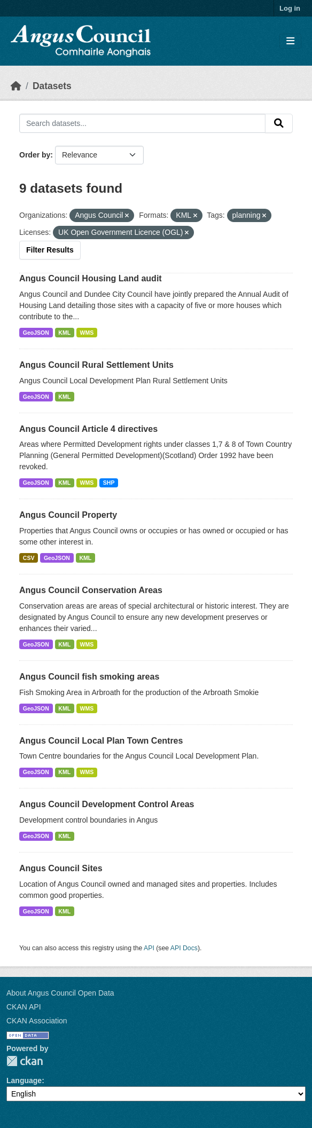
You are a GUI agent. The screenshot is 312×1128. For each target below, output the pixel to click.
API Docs (184, 948)
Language (24, 1080)
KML (64, 332)
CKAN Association (36, 1020)
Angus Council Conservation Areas (90, 590)
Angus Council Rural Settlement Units (96, 364)
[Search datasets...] (142, 123)
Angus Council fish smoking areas (89, 676)
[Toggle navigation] (290, 41)
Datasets (52, 86)
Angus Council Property (68, 514)
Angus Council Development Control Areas (106, 804)
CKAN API (23, 1007)
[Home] (16, 86)
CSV (29, 558)
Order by (34, 155)
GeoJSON (36, 332)
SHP (109, 482)
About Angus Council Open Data (60, 993)
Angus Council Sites (61, 868)
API (149, 948)
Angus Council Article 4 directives (88, 428)
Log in (289, 8)
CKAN (24, 1061)
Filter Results (50, 250)
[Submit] (279, 123)
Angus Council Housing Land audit (90, 278)
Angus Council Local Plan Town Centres (101, 740)
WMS (87, 332)
